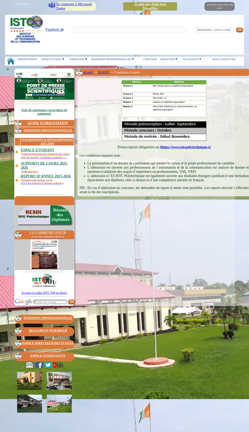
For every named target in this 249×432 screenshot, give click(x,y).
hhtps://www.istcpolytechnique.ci (185, 147)
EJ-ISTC (104, 72)
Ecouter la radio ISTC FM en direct (44, 293)
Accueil (88, 72)
